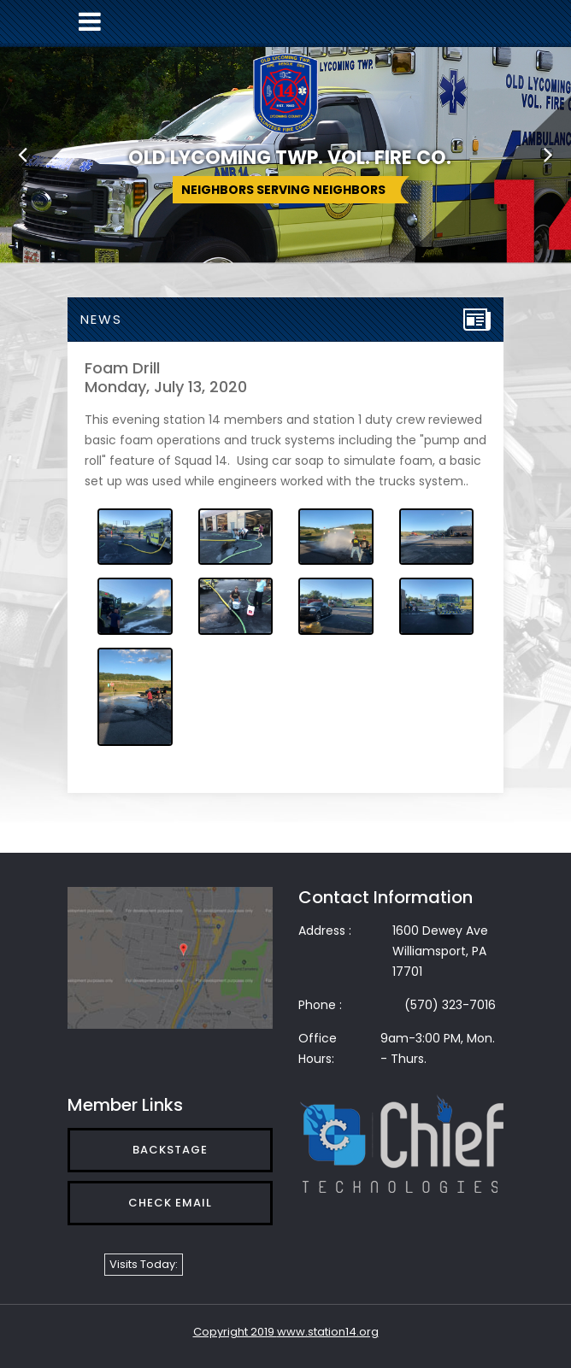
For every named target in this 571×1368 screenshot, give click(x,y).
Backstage (170, 1150)
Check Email (170, 1203)
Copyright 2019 (235, 1332)
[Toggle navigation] (90, 21)
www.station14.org (328, 1332)
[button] (22, 153)
